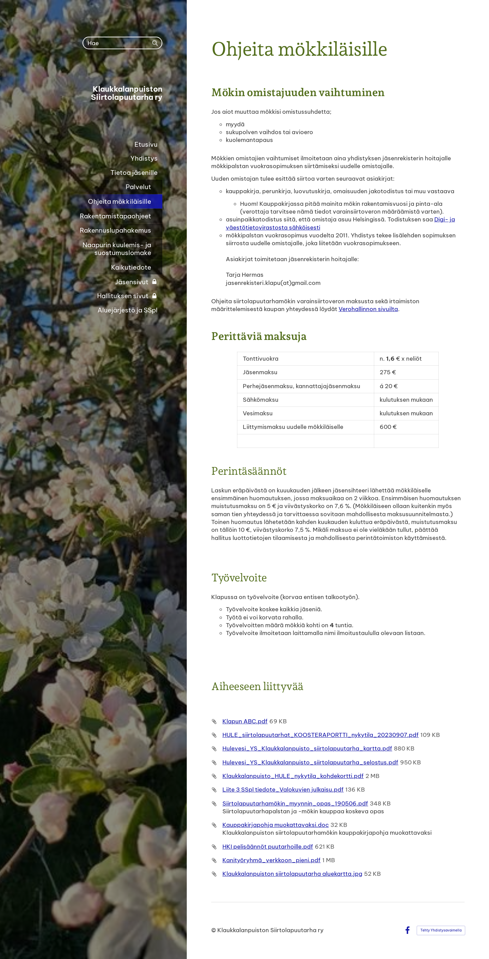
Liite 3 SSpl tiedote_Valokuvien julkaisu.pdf (283, 789)
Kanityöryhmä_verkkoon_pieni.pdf (271, 860)
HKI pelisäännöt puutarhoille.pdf (267, 846)
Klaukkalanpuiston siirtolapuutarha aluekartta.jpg (292, 873)
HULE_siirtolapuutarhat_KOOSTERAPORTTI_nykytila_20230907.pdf (320, 735)
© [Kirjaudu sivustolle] (214, 930)
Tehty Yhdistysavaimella (440, 930)
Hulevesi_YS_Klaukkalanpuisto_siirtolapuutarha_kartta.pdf (307, 748)
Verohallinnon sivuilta (368, 309)
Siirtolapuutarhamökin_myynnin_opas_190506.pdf (295, 803)
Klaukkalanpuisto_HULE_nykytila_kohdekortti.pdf (293, 776)
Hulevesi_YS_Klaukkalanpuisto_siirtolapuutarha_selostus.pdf (310, 762)
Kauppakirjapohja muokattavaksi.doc (275, 825)
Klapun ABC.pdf (245, 721)
